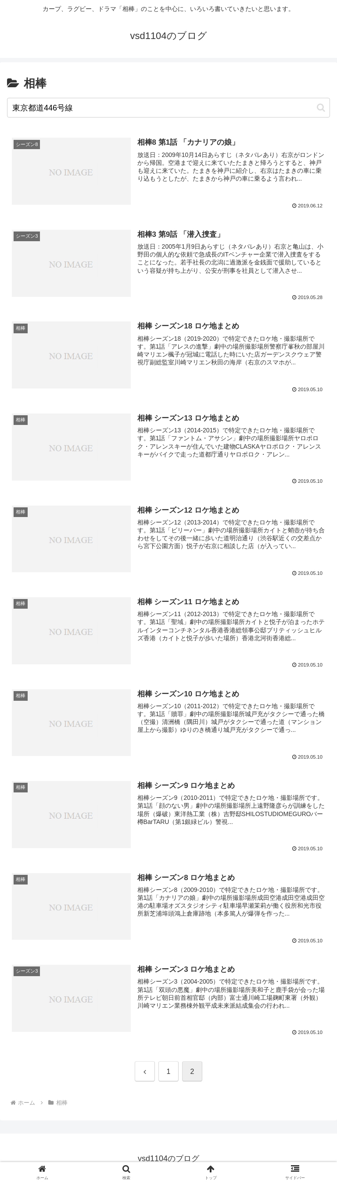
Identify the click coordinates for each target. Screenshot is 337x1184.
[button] (321, 108)
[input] (168, 108)
